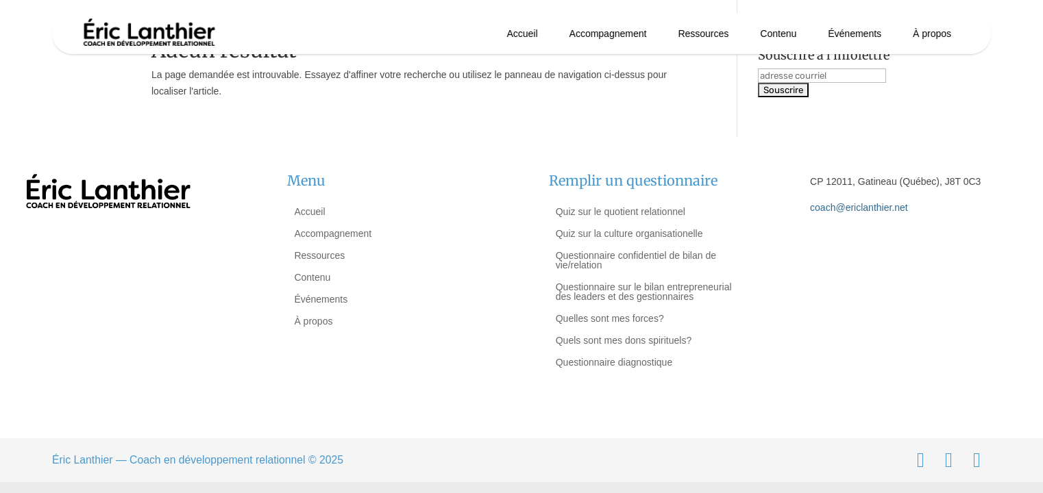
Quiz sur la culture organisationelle (629, 233)
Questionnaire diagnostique (614, 362)
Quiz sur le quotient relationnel (620, 211)
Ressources (703, 33)
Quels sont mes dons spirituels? (623, 340)
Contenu (778, 33)
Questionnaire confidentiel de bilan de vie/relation (636, 260)
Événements (854, 33)
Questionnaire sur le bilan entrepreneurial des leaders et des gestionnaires (644, 291)
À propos (932, 33)
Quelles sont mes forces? (610, 318)
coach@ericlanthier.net (859, 207)
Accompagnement (608, 33)
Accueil (522, 33)
